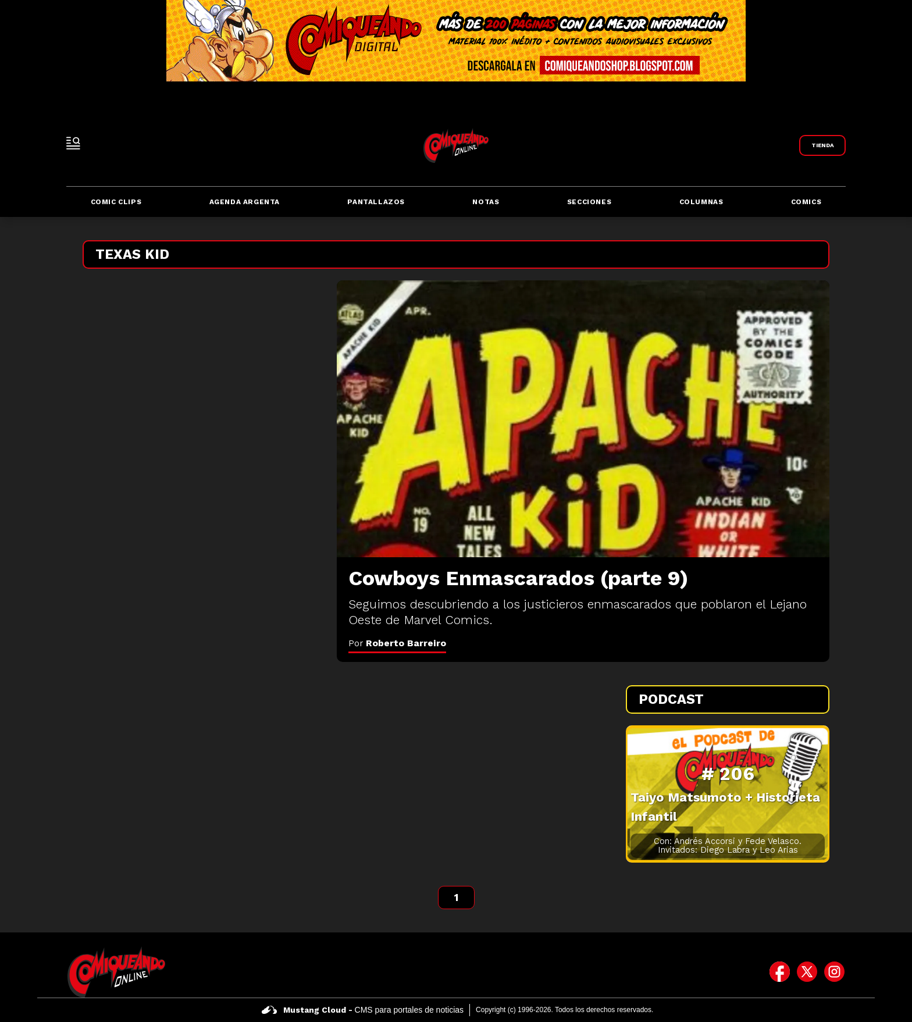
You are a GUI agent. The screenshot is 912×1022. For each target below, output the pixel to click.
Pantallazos (376, 202)
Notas (485, 202)
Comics (806, 202)
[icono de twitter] (807, 972)
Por (397, 643)
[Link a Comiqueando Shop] (822, 145)
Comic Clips (116, 202)
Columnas (701, 202)
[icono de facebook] (780, 972)
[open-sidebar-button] (73, 143)
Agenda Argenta (244, 202)
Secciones (589, 202)
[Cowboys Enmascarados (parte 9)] (583, 418)
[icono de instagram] (834, 972)
